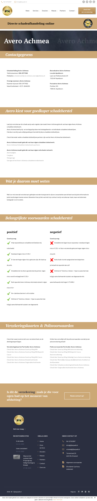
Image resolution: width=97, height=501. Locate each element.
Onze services (42, 446)
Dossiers (45, 11)
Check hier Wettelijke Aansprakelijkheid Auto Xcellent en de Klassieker (70, 361)
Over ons (42, 467)
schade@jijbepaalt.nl (73, 449)
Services (35, 11)
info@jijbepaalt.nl (22, 2)
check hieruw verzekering (87, 11)
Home (27, 11)
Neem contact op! (77, 396)
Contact (72, 11)
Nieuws (53, 11)
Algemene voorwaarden (74, 462)
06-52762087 (7, 2)
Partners (63, 11)
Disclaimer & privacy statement (73, 468)
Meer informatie (57, 499)
